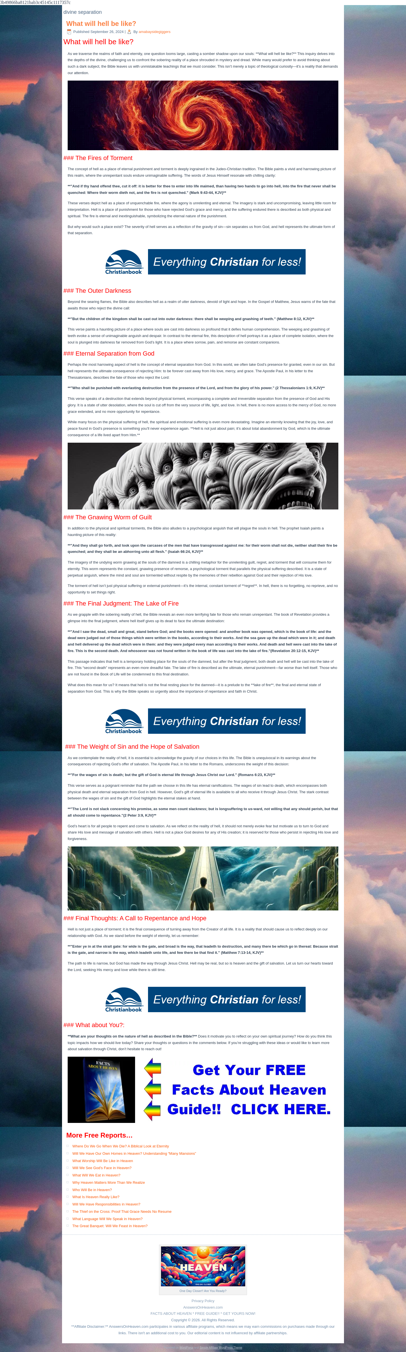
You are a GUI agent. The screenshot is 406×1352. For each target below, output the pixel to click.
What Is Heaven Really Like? (96, 1197)
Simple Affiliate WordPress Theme (221, 1347)
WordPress (186, 1347)
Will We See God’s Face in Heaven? (102, 1168)
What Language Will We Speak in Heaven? (107, 1219)
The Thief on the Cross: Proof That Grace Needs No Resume (121, 1211)
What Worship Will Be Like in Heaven (102, 1161)
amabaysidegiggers (155, 32)
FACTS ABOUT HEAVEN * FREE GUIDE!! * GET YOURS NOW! (203, 1313)
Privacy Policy (203, 1301)
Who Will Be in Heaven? (92, 1190)
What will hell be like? (101, 23)
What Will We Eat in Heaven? (96, 1175)
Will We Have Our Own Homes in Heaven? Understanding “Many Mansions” (134, 1153)
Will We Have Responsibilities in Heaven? (106, 1204)
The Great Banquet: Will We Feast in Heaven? (109, 1226)
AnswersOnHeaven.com (203, 1307)
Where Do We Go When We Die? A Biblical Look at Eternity (120, 1146)
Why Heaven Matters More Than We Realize (108, 1182)
